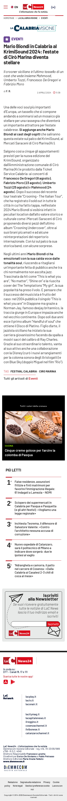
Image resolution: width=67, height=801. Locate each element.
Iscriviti (53, 624)
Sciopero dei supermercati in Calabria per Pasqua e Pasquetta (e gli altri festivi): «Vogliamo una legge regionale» (35, 508)
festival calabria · (24, 371)
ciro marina (47, 371)
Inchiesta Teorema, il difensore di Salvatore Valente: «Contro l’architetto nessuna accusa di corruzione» (36, 529)
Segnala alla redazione (30, 782)
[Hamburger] (6, 7)
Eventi (44, 18)
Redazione (13, 782)
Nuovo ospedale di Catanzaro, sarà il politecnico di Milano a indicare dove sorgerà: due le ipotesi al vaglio (34, 549)
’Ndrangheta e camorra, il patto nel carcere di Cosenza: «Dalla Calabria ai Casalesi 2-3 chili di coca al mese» (34, 570)
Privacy (46, 782)
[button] (59, 19)
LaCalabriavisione (28, 18)
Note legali (18, 785)
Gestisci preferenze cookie (37, 785)
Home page (9, 18)
